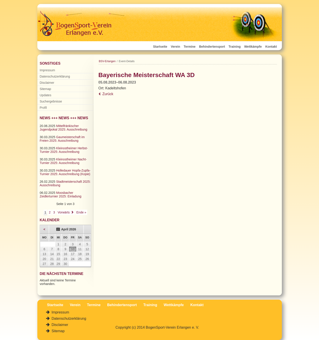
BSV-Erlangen (107, 61)
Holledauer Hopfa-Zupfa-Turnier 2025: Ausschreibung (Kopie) (65, 172)
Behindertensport (212, 46)
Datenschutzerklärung (55, 76)
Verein (175, 46)
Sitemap (45, 89)
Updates (45, 95)
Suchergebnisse (51, 101)
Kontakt (271, 46)
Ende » (81, 212)
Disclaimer (47, 82)
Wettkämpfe (253, 46)
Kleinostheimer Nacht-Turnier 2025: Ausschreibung (63, 161)
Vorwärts (64, 212)
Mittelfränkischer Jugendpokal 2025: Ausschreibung (63, 127)
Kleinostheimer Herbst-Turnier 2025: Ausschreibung (64, 150)
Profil (43, 107)
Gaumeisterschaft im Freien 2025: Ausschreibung (62, 138)
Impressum (47, 70)
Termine (189, 46)
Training (235, 46)
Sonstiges (50, 63)
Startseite (160, 46)
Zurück (107, 94)
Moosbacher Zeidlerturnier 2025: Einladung (61, 194)
